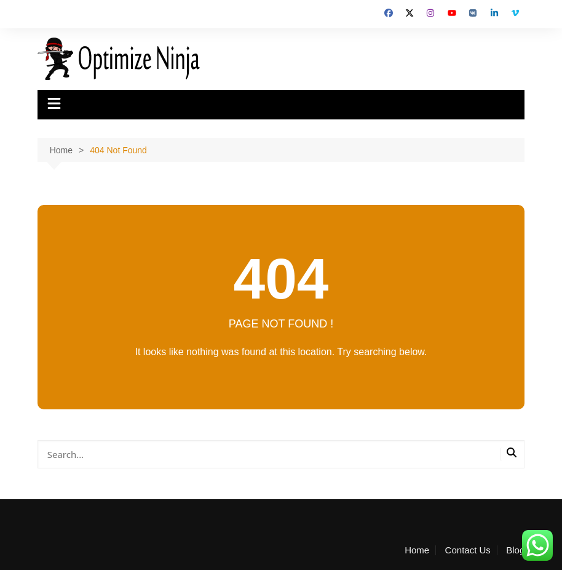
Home (417, 550)
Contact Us (468, 550)
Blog (515, 550)
